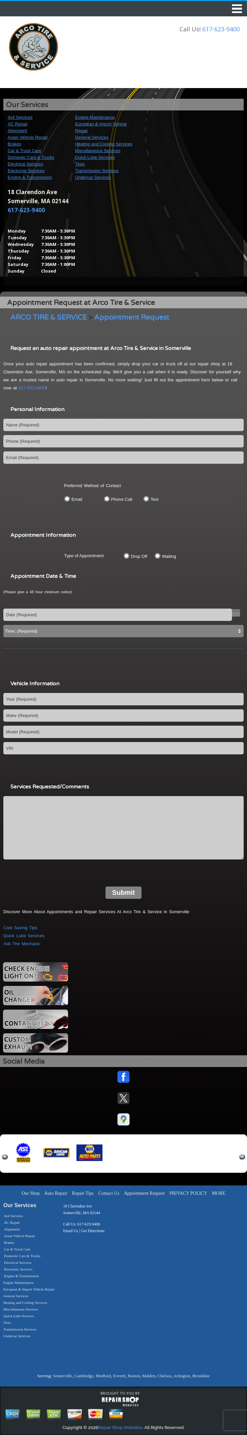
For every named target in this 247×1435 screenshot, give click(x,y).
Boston (134, 1375)
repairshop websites (120, 1402)
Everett (119, 1375)
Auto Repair (55, 1193)
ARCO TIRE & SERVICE (48, 317)
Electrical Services (25, 163)
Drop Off (139, 556)
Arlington (181, 1375)
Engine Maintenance (95, 117)
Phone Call (122, 499)
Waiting (169, 556)
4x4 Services (20, 117)
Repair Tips (83, 1193)
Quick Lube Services (95, 157)
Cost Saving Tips (20, 927)
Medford (103, 1375)
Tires (79, 163)
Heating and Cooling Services (103, 143)
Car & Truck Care (24, 150)
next (242, 1157)
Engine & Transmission (30, 177)
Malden (149, 1375)
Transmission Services (96, 170)
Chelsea (164, 1375)
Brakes (14, 143)
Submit (123, 892)
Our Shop (31, 1193)
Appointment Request (131, 317)
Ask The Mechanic (21, 943)
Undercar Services (93, 177)
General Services (91, 137)
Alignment (17, 130)
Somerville (62, 1375)
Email (76, 499)
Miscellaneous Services (97, 150)
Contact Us (108, 1193)
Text (155, 499)
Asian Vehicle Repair (28, 137)
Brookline (201, 1375)
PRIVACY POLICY (188, 1193)
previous (5, 1157)
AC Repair (18, 123)
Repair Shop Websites (120, 1427)
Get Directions (92, 1230)
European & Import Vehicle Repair (29, 1289)
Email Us (70, 1230)
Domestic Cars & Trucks (31, 157)
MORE (218, 1193)
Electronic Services (26, 170)
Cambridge (83, 1375)
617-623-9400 (221, 29)
